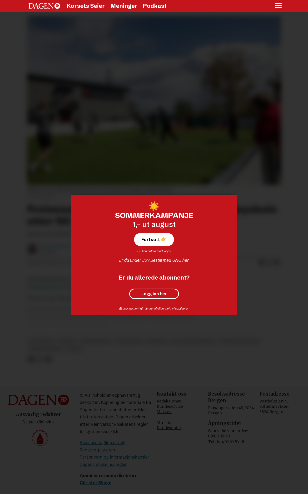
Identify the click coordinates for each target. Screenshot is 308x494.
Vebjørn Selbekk (38, 421)
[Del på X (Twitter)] (269, 262)
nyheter (67, 341)
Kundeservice (170, 406)
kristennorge (95, 341)
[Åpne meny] (278, 6)
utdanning (41, 341)
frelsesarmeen (45, 349)
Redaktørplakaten (97, 450)
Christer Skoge (95, 482)
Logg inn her (154, 293)
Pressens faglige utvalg (102, 442)
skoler (74, 349)
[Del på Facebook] (261, 262)
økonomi (156, 341)
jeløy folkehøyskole (192, 341)
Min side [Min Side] (165, 422)
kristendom (128, 341)
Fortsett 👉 (154, 239)
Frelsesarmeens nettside (51, 287)
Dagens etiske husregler (103, 464)
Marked (164, 411)
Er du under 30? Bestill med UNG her (154, 260)
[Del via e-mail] (276, 262)
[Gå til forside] (44, 6)
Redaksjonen (169, 401)
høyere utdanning (240, 341)
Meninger (124, 5)
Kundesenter (169, 427)
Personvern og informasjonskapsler (114, 457)
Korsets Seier (86, 5)
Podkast (155, 5)
